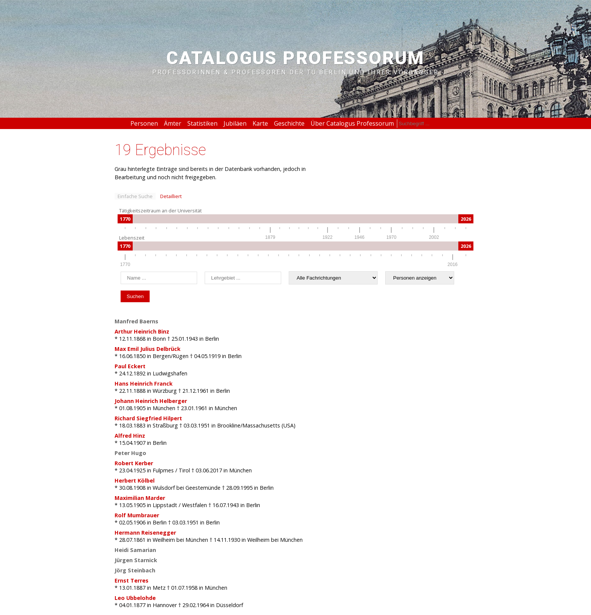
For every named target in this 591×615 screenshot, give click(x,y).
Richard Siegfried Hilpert (148, 418)
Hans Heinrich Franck (144, 383)
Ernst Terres (132, 580)
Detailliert (171, 196)
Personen (144, 123)
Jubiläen (235, 123)
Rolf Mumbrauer (137, 515)
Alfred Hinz (130, 435)
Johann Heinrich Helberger (151, 400)
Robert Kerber (134, 463)
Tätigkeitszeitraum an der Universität (160, 210)
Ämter (172, 123)
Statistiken (202, 123)
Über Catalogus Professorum (352, 123)
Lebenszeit (131, 237)
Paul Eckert (130, 366)
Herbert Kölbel (135, 480)
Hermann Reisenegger (145, 532)
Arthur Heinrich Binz (142, 331)
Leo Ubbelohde (135, 597)
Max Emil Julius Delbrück (148, 348)
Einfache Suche (135, 196)
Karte (260, 123)
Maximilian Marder (140, 497)
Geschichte (289, 123)
